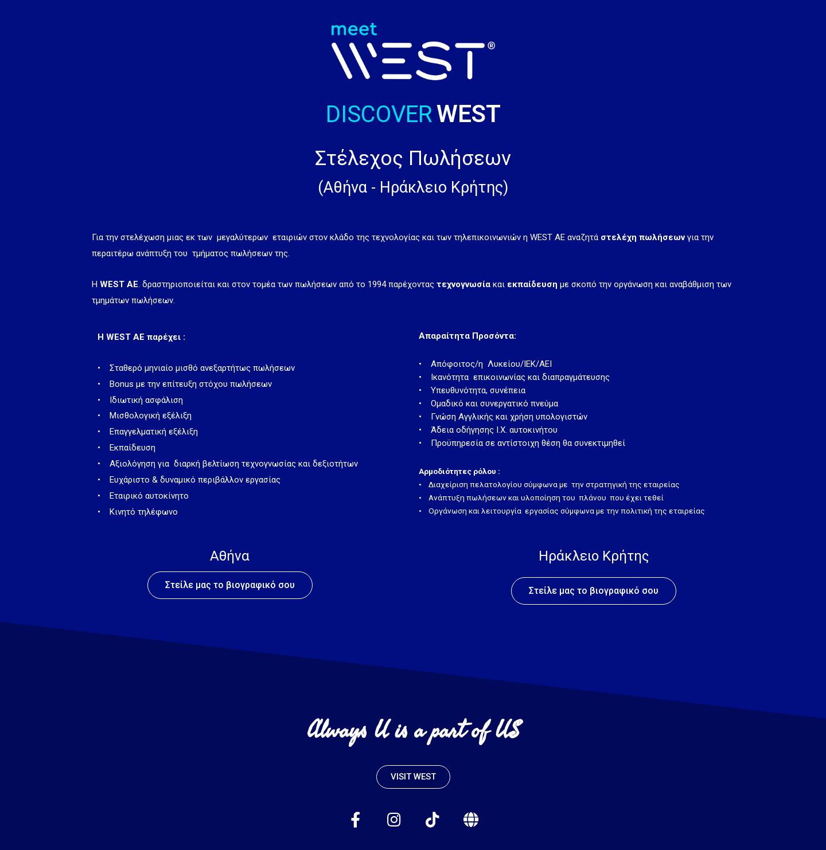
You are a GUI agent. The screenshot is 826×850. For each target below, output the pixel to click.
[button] (230, 585)
